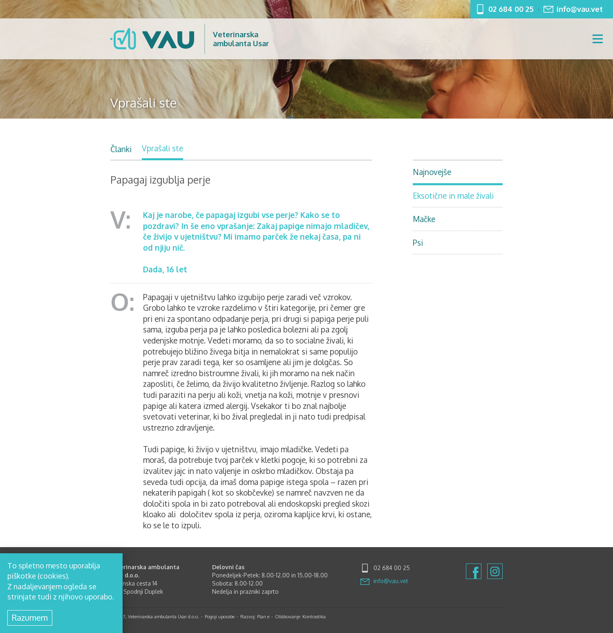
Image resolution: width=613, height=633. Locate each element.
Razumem (30, 617)
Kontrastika (314, 617)
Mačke (424, 219)
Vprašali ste (162, 148)
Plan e (263, 617)
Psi (418, 242)
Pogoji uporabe (220, 617)
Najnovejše (432, 172)
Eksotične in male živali (453, 195)
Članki (121, 149)
